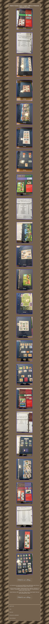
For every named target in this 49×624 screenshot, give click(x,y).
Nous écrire (11, 612)
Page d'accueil (12, 606)
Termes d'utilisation (13, 618)
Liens (10, 609)
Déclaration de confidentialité (14, 615)
